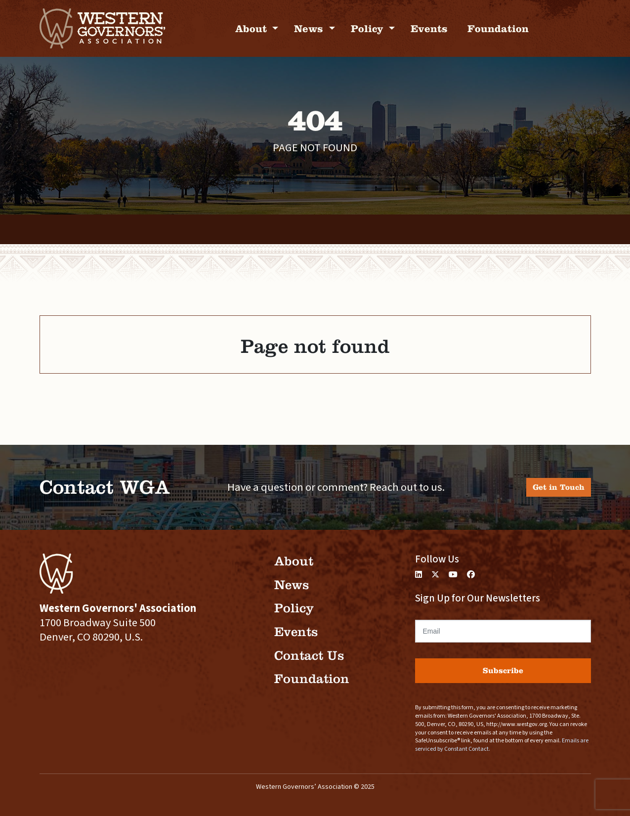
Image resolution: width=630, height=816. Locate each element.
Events (429, 28)
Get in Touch (559, 487)
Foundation (498, 28)
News (310, 28)
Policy (368, 28)
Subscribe (503, 670)
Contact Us (309, 655)
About (252, 28)
